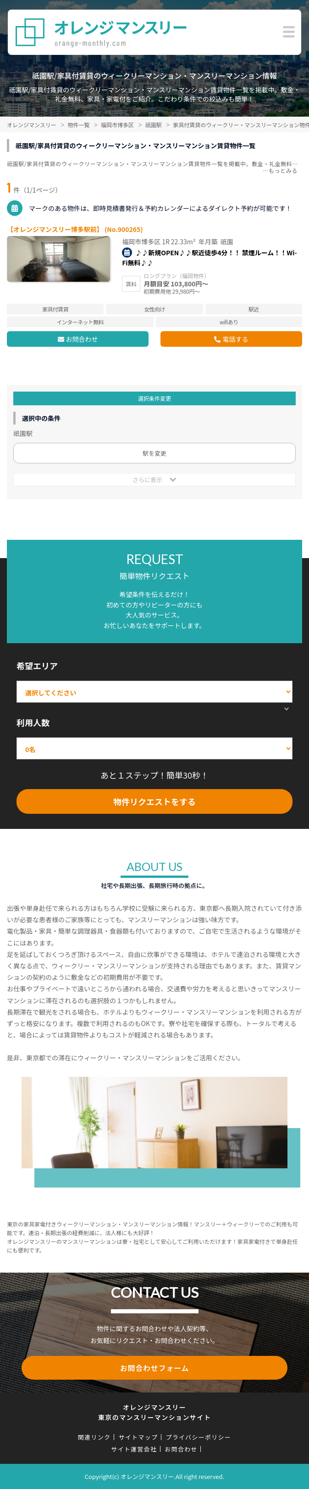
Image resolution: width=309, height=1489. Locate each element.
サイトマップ (138, 1437)
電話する (235, 339)
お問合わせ (82, 339)
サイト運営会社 (134, 1449)
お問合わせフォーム (154, 1367)
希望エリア (37, 666)
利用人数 (33, 722)
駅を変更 (154, 453)
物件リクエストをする (154, 801)
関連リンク (94, 1437)
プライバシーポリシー (198, 1437)
